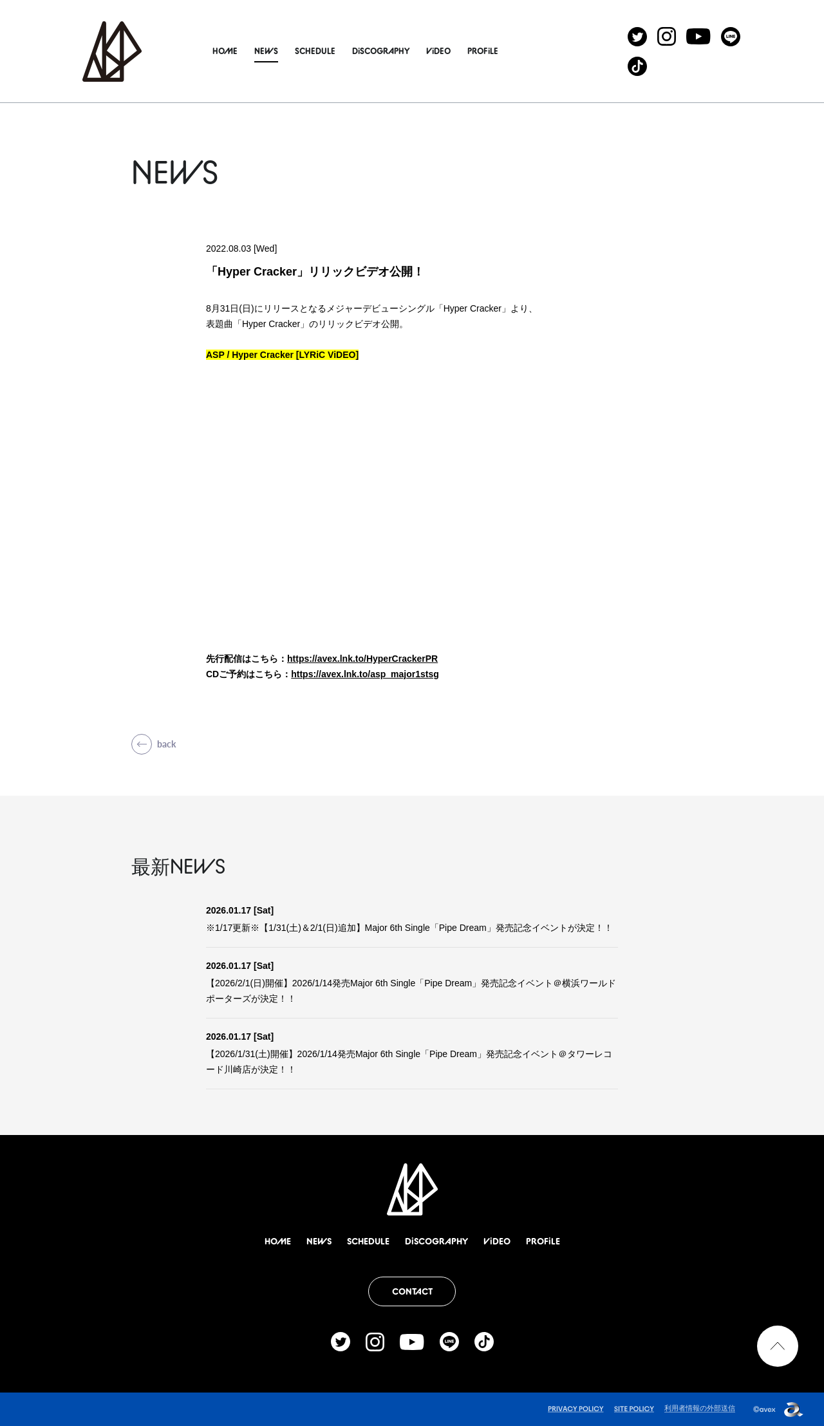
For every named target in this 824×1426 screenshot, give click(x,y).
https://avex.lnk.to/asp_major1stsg (365, 674)
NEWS (282, 51)
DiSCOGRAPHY (397, 51)
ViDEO (454, 51)
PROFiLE (498, 51)
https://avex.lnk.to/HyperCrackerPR (362, 658)
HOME (241, 51)
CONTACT (412, 1291)
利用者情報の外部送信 (699, 1408)
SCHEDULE (331, 51)
